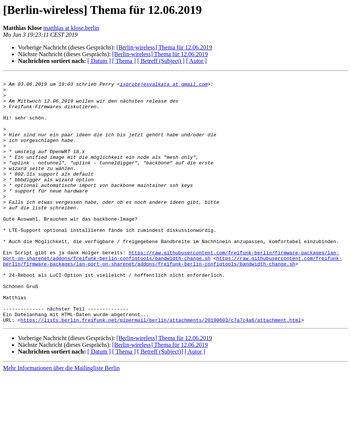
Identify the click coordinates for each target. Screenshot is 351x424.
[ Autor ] (196, 61)
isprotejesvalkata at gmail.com (164, 86)
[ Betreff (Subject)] (160, 401)
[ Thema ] (124, 61)
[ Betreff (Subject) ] (160, 61)
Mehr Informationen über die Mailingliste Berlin (61, 417)
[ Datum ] (99, 61)
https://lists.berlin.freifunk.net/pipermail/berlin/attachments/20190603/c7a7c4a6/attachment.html (161, 369)
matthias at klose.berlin (71, 28)
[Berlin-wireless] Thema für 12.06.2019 (164, 47)
